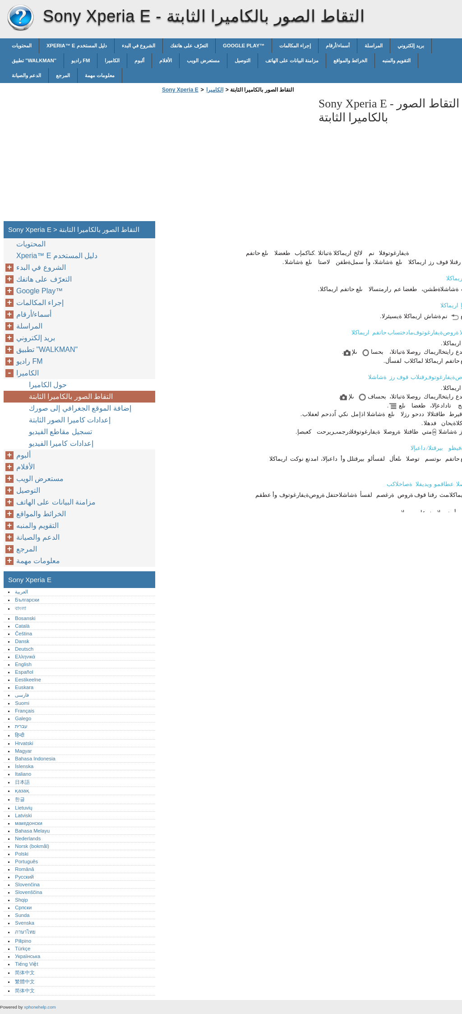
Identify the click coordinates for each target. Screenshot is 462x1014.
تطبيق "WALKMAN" (34, 60)
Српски (23, 907)
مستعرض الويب (203, 60)
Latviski (23, 815)
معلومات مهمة (100, 75)
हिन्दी (19, 735)
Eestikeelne (28, 679)
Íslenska (24, 766)
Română (24, 869)
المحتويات (22, 45)
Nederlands (28, 838)
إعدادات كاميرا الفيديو (61, 443)
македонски (28, 823)
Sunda (22, 915)
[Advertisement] (235, 160)
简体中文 (25, 972)
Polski (21, 854)
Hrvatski (24, 743)
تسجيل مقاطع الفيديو (60, 431)
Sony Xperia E (20, 18)
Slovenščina (28, 892)
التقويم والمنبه (396, 60)
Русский (24, 877)
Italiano (23, 774)
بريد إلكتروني (410, 45)
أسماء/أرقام (337, 45)
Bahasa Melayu (32, 830)
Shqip (21, 900)
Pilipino (23, 941)
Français (24, 710)
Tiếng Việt (26, 964)
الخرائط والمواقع (350, 60)
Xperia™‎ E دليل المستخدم (76, 45)
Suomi (22, 703)
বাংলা (20, 608)
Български (27, 599)
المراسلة (374, 45)
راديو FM (80, 60)
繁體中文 (25, 981)
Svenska (24, 923)
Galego (23, 718)
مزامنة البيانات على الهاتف (292, 60)
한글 (20, 799)
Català (22, 626)
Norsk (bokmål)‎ (32, 846)
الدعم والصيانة (26, 75)
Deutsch (24, 649)
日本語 (22, 782)
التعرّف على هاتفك (189, 45)
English (23, 664)
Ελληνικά (25, 656)
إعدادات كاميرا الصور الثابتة (70, 420)
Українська (27, 956)
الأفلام (165, 60)
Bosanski (25, 618)
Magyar (23, 751)
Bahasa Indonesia (35, 758)
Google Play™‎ (243, 45)
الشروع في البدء (138, 45)
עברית (21, 726)
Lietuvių (23, 807)
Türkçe (22, 948)
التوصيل (242, 60)
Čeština (23, 633)
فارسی (22, 695)
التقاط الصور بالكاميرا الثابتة (71, 396)
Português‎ (26, 861)
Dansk (22, 641)
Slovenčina (27, 884)
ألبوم (139, 60)
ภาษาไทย (25, 932)
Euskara (24, 687)
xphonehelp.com (39, 1007)
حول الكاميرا (48, 385)
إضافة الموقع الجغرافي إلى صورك (80, 408)
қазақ (22, 790)
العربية (21, 591)
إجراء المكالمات (295, 45)
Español (24, 672)
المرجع (63, 75)
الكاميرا (112, 60)
